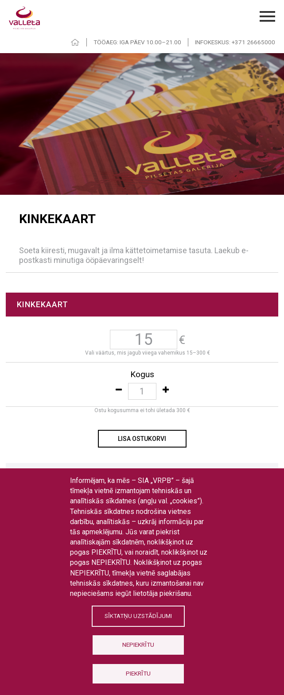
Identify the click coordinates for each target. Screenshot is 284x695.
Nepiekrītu (138, 644)
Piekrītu (138, 673)
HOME (75, 42)
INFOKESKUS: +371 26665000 (235, 42)
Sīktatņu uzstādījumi (138, 615)
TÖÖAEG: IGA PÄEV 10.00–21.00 (137, 42)
